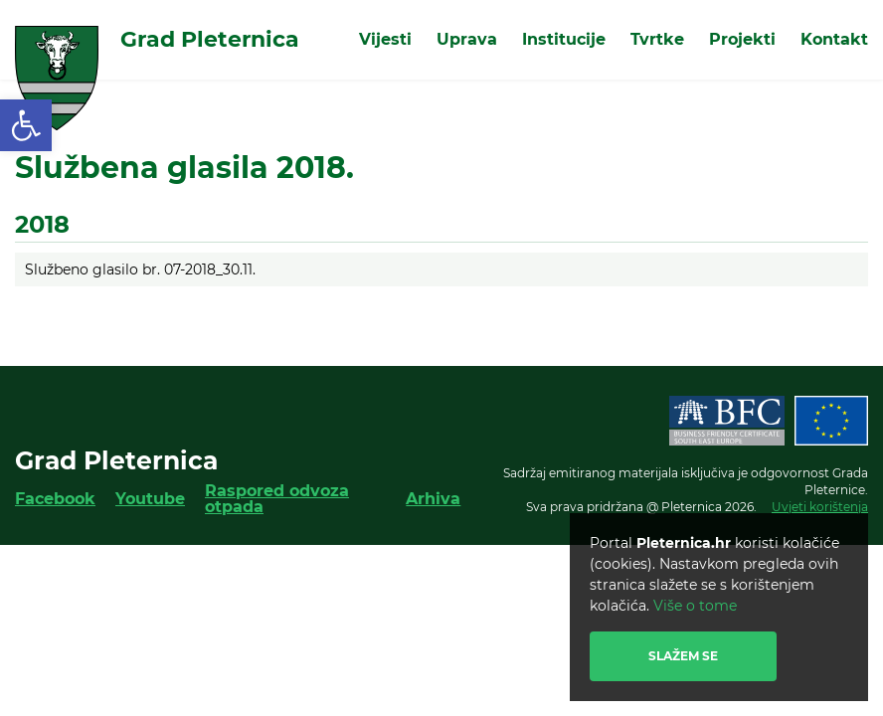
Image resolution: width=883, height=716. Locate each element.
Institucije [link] (564, 39)
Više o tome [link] (695, 606)
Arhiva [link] (433, 498)
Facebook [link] (55, 498)
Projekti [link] (742, 39)
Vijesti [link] (385, 39)
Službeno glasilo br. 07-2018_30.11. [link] (140, 269)
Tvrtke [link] (657, 39)
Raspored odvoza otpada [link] (277, 498)
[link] (26, 125)
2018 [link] (42, 224)
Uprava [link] (467, 39)
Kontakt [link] (834, 39)
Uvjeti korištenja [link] (820, 506)
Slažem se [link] (683, 655)
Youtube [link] (150, 498)
